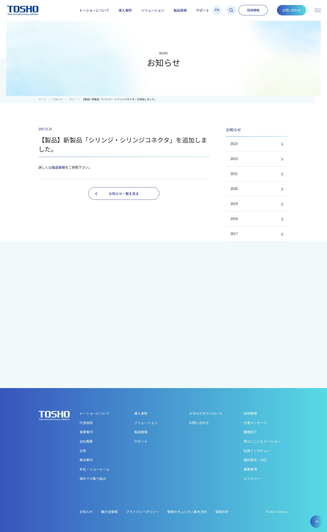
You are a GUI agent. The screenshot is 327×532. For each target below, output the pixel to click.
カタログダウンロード (205, 413)
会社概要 (86, 441)
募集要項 (250, 469)
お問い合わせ (291, 10)
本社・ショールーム (94, 469)
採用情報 (253, 10)
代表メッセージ (255, 422)
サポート (202, 10)
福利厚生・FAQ (255, 459)
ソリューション (152, 10)
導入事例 (125, 10)
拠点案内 (86, 459)
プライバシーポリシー (142, 511)
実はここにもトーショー (262, 441)
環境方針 (222, 511)
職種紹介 (250, 431)
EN (217, 9)
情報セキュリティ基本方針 (187, 511)
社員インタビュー (257, 450)
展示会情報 (109, 511)
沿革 (82, 450)
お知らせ (58, 99)
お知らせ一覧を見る (117, 193)
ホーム (42, 99)
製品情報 (180, 10)
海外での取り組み (92, 478)
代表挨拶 (86, 422)
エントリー (252, 478)
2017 (72, 99)
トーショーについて (94, 10)
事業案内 (86, 431)
